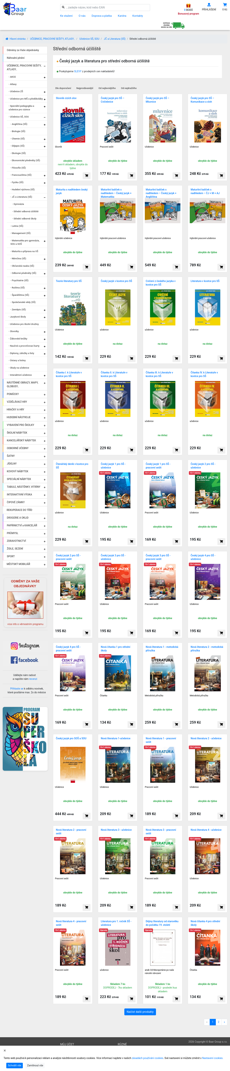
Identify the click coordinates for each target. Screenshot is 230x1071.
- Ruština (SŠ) (17, 287)
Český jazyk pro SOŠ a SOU (71, 738)
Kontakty (137, 15)
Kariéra (122, 15)
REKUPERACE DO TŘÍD (19, 510)
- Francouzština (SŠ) (21, 175)
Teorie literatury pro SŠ (69, 281)
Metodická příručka (154, 695)
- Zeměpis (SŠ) (18, 309)
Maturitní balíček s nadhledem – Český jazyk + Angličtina (161, 193)
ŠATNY (11, 455)
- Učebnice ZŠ (16, 91)
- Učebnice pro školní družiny (24, 324)
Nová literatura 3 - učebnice (116, 829)
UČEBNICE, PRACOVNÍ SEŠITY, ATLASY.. (52, 38)
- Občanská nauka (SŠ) (22, 266)
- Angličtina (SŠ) (18, 124)
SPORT (11, 556)
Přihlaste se (16, 688)
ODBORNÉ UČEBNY (18, 448)
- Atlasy (13, 84)
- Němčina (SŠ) (18, 258)
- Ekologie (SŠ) (18, 153)
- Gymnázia (18, 204)
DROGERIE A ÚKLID (18, 517)
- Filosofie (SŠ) (18, 167)
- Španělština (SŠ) (19, 295)
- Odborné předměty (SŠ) (23, 273)
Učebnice (149, 147)
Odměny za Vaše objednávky (23, 50)
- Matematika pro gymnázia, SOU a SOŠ (25, 242)
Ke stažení (66, 15)
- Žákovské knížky (18, 338)
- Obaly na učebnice (19, 367)
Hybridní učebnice (63, 238)
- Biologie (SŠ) (17, 131)
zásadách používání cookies (147, 1058)
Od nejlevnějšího (107, 88)
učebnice (104, 329)
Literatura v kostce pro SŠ (205, 281)
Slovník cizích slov (66, 98)
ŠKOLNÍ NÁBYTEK (17, 432)
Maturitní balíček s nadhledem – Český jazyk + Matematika (116, 193)
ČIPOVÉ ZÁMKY (16, 502)
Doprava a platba (102, 15)
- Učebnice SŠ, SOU (19, 116)
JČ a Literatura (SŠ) (115, 38)
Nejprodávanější (84, 88)
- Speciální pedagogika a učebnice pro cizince (21, 108)
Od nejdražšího (129, 88)
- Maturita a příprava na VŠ (24, 251)
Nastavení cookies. (212, 1058)
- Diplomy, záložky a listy (21, 353)
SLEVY (77, 71)
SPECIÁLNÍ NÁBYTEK (19, 479)
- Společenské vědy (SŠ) (23, 302)
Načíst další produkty (140, 1011)
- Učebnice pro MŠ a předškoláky (26, 98)
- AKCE (12, 76)
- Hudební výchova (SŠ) (22, 189)
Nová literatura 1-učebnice (115, 738)
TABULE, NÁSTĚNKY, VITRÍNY (23, 486)
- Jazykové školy (17, 316)
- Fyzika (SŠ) (17, 182)
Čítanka (103, 695)
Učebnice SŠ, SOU (89, 38)
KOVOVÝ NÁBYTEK (17, 471)
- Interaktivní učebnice (20, 375)
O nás (82, 15)
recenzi (33, 678)
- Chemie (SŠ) (17, 138)
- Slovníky (14, 331)
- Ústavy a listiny (17, 360)
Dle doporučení (63, 88)
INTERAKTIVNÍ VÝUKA (19, 494)
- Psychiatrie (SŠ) (19, 280)
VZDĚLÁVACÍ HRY (17, 401)
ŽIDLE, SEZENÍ (15, 548)
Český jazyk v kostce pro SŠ (116, 281)
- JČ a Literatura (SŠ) (21, 197)
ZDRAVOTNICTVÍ (16, 540)
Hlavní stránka (16, 38)
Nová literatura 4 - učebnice (206, 829)
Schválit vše (14, 1065)
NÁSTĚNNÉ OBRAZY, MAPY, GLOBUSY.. (22, 384)
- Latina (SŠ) (16, 226)
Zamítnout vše (35, 1065)
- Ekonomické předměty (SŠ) (25, 160)
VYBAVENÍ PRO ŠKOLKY (20, 425)
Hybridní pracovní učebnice (113, 238)
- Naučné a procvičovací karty (24, 345)
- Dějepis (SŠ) (17, 145)
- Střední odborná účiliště (25, 211)
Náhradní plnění (16, 57)
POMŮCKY (13, 394)
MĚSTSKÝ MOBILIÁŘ (18, 564)
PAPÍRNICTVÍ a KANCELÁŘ (22, 525)
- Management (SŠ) (20, 233)
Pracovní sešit (106, 147)
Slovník (58, 147)
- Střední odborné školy (24, 218)
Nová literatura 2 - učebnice (206, 738)
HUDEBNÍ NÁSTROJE (19, 417)
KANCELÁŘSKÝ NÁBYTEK (21, 440)
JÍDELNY (12, 463)
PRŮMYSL (12, 533)
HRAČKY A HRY (15, 409)
